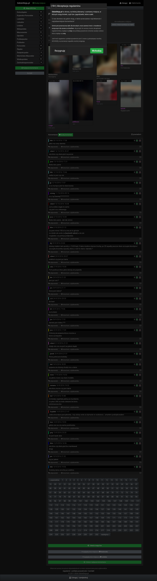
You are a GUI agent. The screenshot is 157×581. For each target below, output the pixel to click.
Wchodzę (96, 50)
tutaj (70, 31)
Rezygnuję (60, 50)
